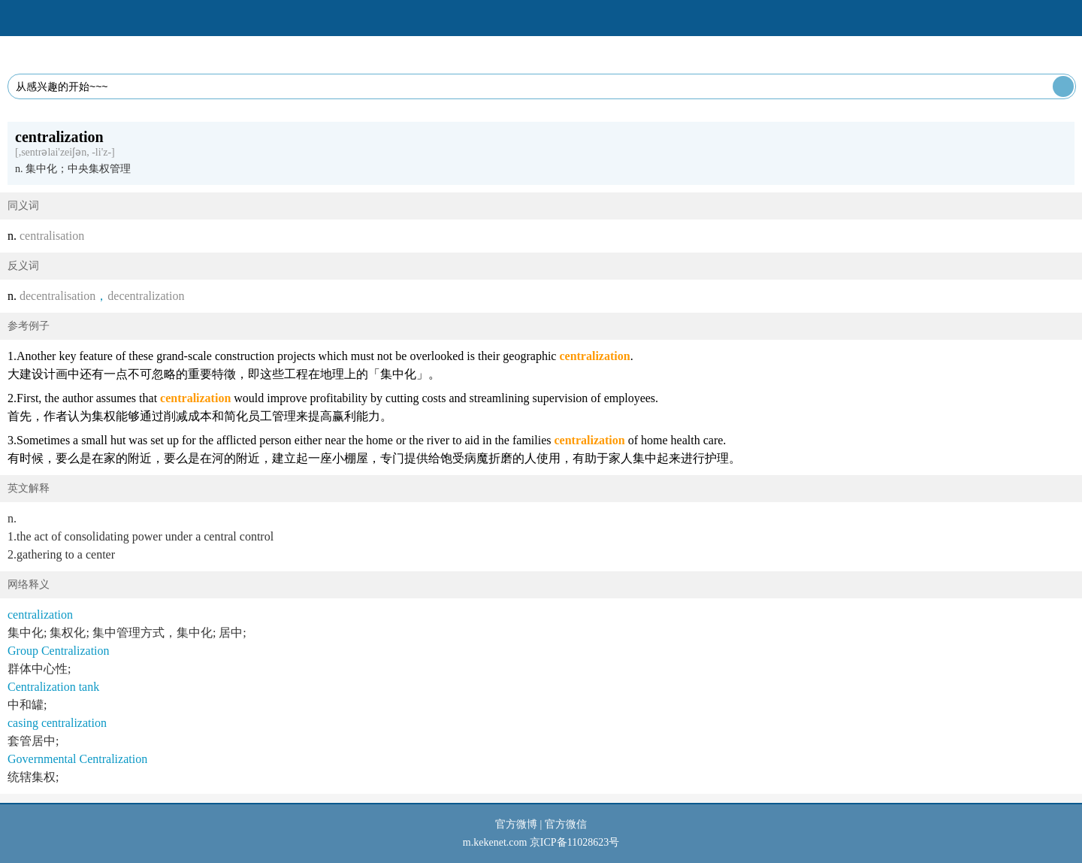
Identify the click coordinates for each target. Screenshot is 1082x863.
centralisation (52, 235)
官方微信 (566, 824)
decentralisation (57, 295)
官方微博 (516, 824)
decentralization (145, 295)
